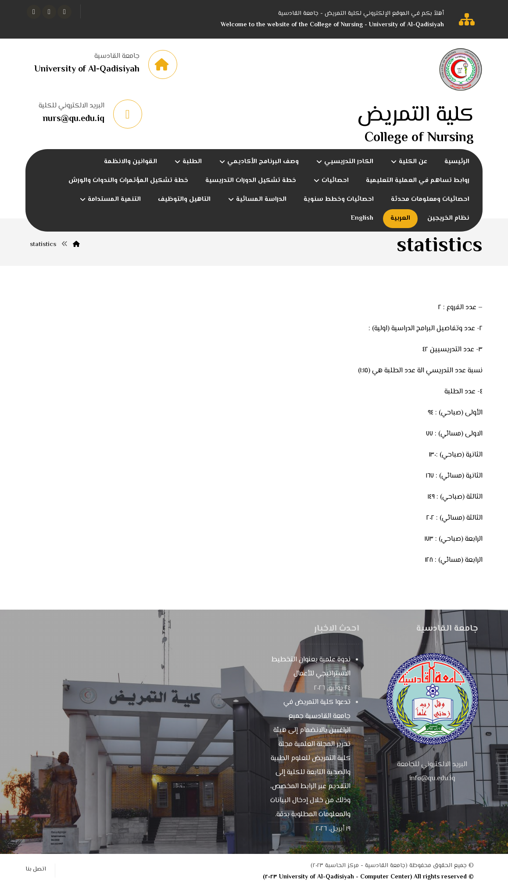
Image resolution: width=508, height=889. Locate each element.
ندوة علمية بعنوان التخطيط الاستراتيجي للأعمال (311, 666)
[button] (64, 12)
